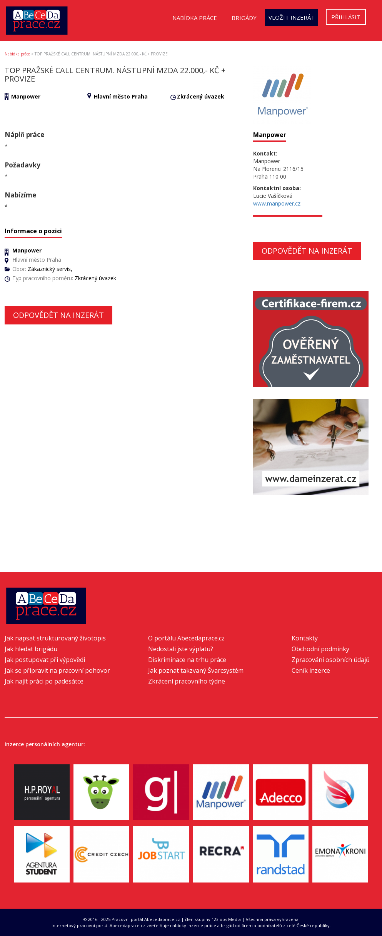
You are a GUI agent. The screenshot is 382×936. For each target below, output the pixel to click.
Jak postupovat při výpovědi (45, 659)
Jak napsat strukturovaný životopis (55, 638)
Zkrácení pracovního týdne (186, 681)
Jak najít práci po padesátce (44, 681)
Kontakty (305, 638)
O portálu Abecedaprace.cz (186, 638)
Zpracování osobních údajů (331, 659)
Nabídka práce (194, 18)
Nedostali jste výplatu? (180, 649)
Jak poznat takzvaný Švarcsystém (196, 670)
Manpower (25, 96)
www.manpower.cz (276, 203)
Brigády (244, 18)
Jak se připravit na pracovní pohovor (57, 670)
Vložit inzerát (292, 17)
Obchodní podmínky (320, 649)
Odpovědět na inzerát (58, 315)
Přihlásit (345, 17)
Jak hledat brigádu (31, 649)
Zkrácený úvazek (200, 96)
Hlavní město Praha (121, 96)
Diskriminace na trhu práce (187, 659)
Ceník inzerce (311, 670)
